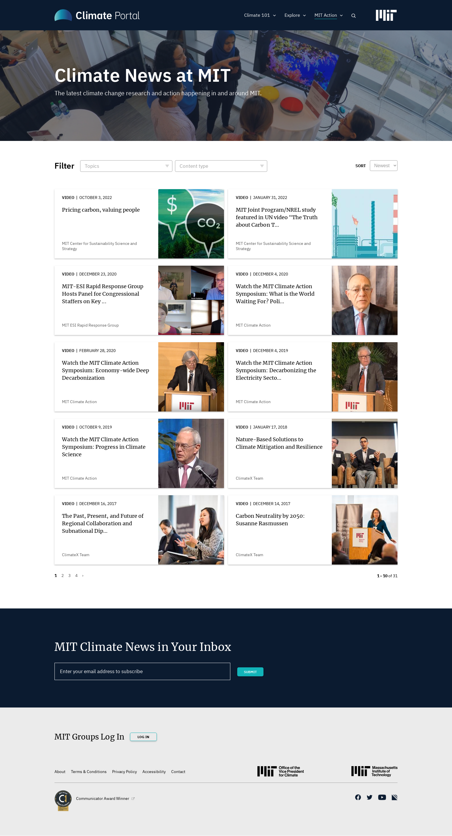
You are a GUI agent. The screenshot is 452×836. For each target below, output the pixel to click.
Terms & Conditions (89, 771)
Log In (143, 737)
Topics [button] (92, 166)
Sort (360, 165)
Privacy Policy (124, 771)
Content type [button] (194, 166)
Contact (178, 771)
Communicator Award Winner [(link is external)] (105, 798)
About (59, 771)
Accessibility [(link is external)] (154, 771)
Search (353, 16)
